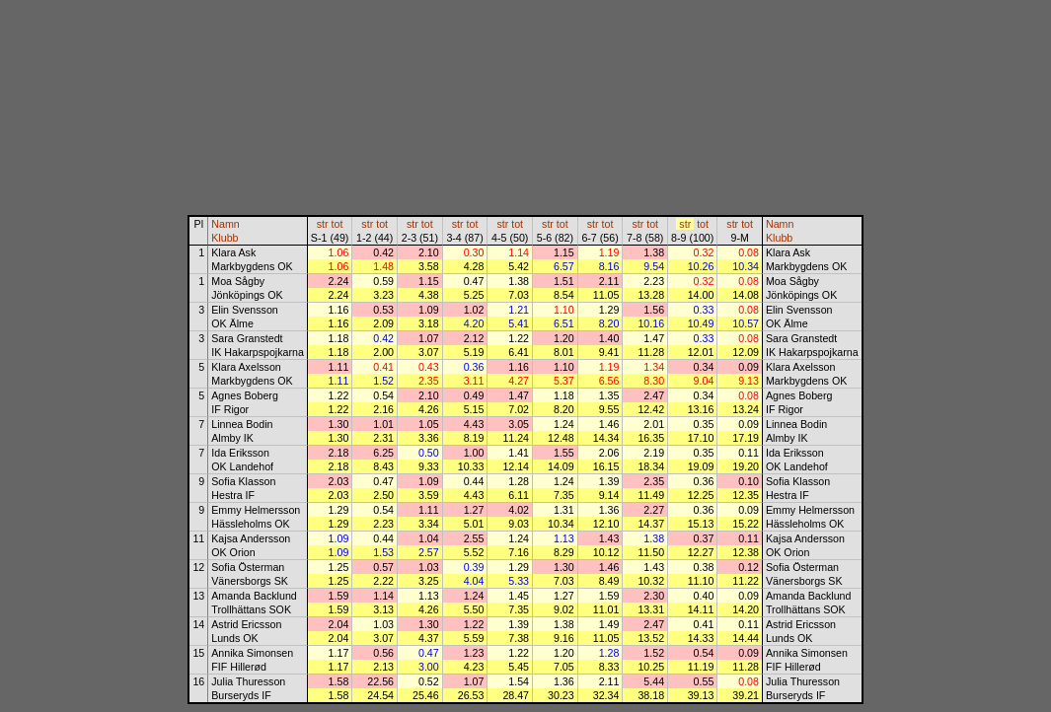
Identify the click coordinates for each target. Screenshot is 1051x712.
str (323, 224)
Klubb (224, 238)
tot (337, 224)
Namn (225, 224)
